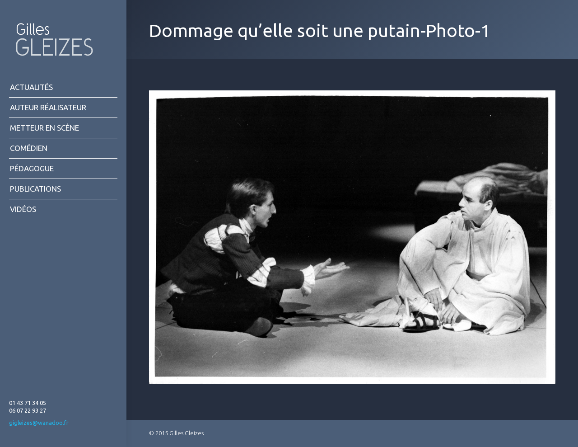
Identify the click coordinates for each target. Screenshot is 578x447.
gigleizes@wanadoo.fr (39, 422)
